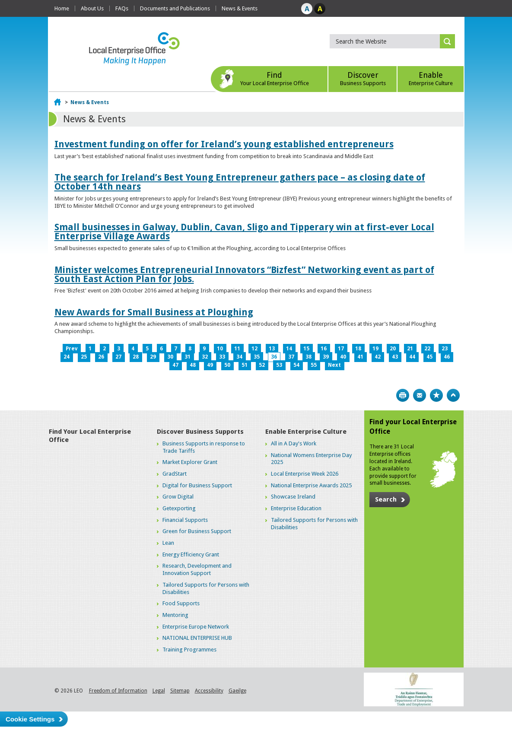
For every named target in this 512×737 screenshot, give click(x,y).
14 (289, 349)
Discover (363, 78)
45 (429, 357)
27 (118, 357)
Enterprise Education (296, 508)
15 (306, 349)
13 (272, 349)
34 (239, 357)
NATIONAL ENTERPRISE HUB (197, 638)
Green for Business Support (196, 531)
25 (84, 357)
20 (393, 349)
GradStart (174, 473)
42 (378, 357)
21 (410, 349)
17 (341, 349)
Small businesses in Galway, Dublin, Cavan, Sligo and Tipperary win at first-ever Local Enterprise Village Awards (244, 231)
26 (101, 357)
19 (375, 349)
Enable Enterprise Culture (306, 431)
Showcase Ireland (293, 496)
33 (222, 357)
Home (61, 8)
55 (314, 365)
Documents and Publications (175, 8)
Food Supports (181, 603)
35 (257, 357)
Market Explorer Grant (189, 462)
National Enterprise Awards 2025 (311, 485)
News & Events (240, 8)
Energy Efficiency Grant (190, 554)
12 (254, 349)
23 (445, 349)
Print (402, 395)
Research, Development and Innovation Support (197, 569)
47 (175, 365)
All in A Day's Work (293, 443)
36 (274, 357)
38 (308, 357)
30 (170, 357)
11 (237, 349)
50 (227, 365)
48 (193, 365)
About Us (92, 8)
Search (386, 499)
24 (67, 357)
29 (153, 357)
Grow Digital (178, 496)
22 (427, 349)
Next (334, 365)
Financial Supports (185, 520)
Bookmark (436, 395)
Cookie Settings (30, 719)
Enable (430, 78)
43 (395, 357)
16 (324, 349)
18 (358, 349)
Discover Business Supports (200, 431)
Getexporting (179, 508)
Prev (71, 349)
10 (220, 349)
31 (187, 357)
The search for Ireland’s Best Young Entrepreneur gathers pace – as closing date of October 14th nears (239, 182)
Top (453, 395)
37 (291, 357)
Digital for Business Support (197, 485)
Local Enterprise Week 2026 (304, 473)
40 (343, 357)
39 (326, 357)
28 (136, 357)
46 (447, 357)
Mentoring (175, 615)
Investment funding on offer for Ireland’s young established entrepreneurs (224, 144)
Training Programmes (189, 649)
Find (275, 78)
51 (245, 365)
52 (262, 365)
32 (205, 357)
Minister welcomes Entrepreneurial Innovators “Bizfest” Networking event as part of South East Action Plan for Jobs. (244, 274)
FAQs (121, 8)
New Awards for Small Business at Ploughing (153, 312)
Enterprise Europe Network (195, 626)
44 (412, 357)
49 (210, 365)
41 (360, 357)
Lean (168, 543)
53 (279, 365)
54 (296, 365)
